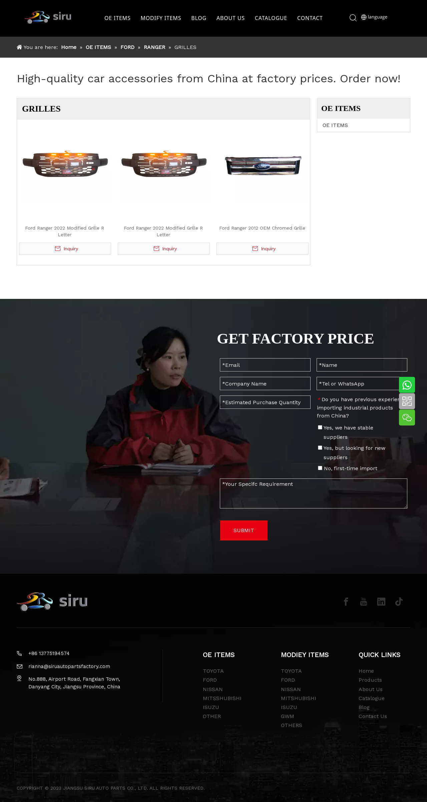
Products (370, 680)
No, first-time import (347, 468)
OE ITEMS (119, 18)
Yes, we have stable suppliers (345, 432)
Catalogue (372, 698)
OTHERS (291, 725)
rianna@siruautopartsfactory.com (69, 666)
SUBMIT (244, 530)
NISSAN (213, 689)
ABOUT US (232, 18)
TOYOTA (213, 671)
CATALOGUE (273, 18)
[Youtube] (363, 601)
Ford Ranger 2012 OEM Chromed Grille (262, 228)
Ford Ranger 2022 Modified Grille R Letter (64, 231)
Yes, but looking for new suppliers (351, 452)
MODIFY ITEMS (162, 18)
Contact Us (373, 716)
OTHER (212, 716)
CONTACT (312, 18)
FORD (210, 680)
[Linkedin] (381, 601)
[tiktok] (399, 601)
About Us (371, 689)
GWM (287, 716)
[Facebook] (346, 601)
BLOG (200, 18)
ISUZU (211, 707)
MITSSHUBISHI (222, 698)
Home (366, 671)
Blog (364, 707)
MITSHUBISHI (298, 698)
